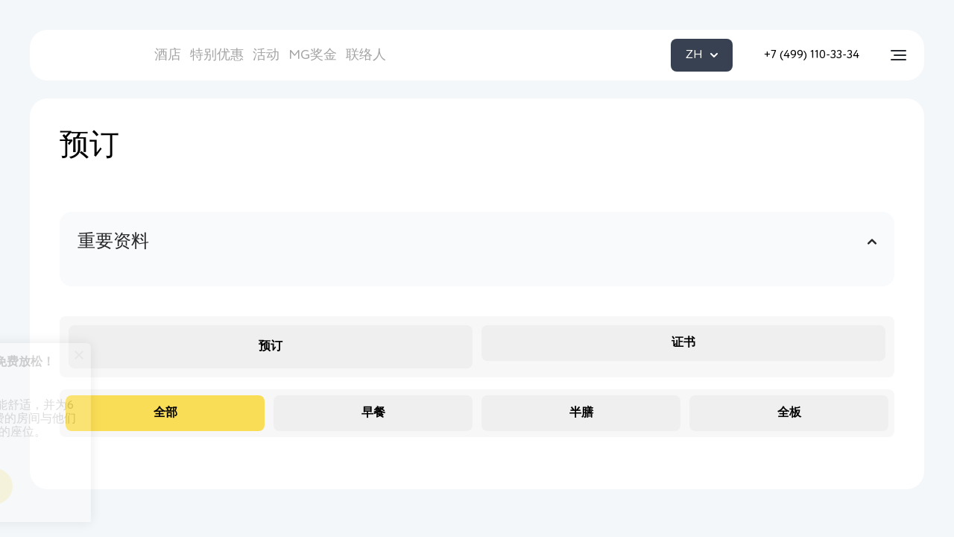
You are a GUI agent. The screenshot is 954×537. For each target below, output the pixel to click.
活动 (266, 55)
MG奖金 (312, 55)
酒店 (167, 55)
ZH (702, 55)
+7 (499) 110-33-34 (811, 55)
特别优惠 (217, 55)
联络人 (366, 55)
